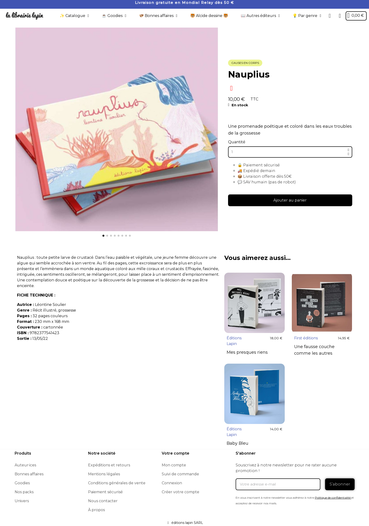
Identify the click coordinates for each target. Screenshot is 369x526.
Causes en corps (245, 63)
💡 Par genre (307, 16)
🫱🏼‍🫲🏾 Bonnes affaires (158, 16)
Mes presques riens (247, 352)
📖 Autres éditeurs (260, 16)
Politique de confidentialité (333, 497)
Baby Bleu (237, 443)
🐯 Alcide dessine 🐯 (209, 15)
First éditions (306, 338)
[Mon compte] (340, 15)
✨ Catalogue (74, 16)
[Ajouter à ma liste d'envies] (231, 88)
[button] (330, 16)
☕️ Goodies (114, 16)
